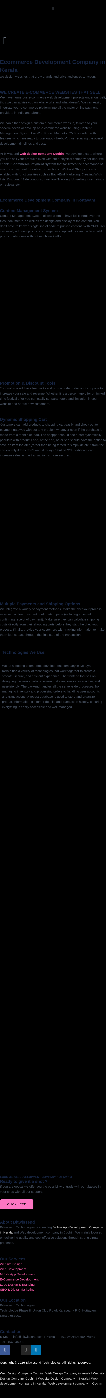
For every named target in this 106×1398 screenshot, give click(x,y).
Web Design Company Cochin (21, 1373)
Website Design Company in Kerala (63, 1378)
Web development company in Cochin (75, 1383)
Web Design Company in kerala (67, 1373)
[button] (53, 8)
